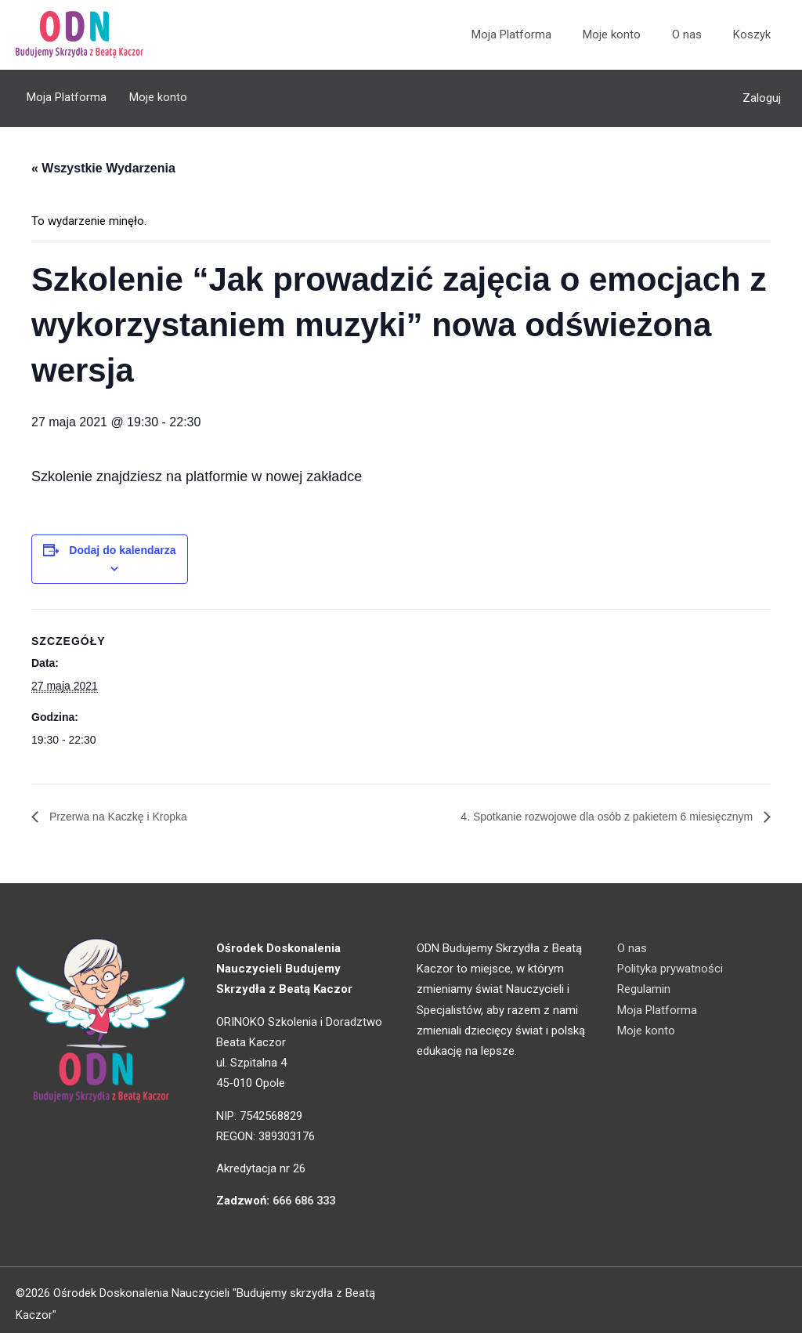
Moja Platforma (511, 35)
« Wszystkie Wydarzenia (103, 158)
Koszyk (752, 35)
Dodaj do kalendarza (122, 540)
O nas (687, 35)
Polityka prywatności (670, 959)
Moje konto (612, 35)
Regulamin (643, 980)
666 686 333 (307, 1192)
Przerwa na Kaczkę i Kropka (126, 806)
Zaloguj (761, 94)
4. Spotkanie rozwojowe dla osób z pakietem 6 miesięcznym (587, 806)
